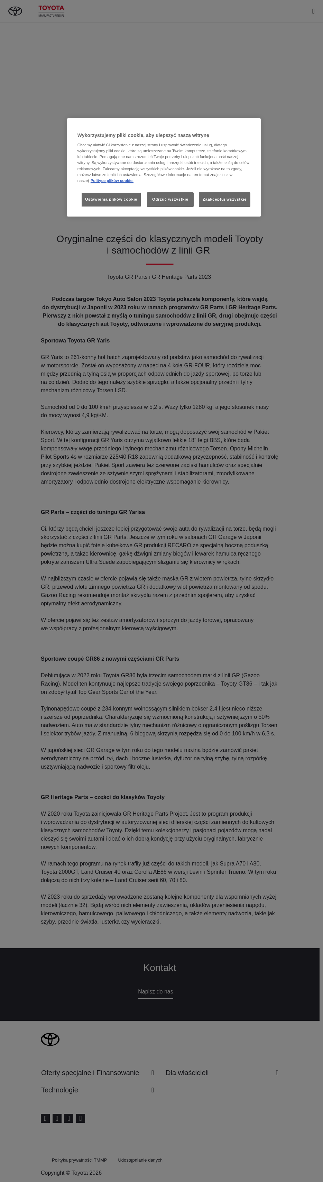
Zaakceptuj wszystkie (225, 199)
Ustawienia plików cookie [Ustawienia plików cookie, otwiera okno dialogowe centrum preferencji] (111, 199)
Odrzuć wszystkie (170, 199)
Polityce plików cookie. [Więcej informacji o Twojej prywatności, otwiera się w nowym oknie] (112, 180)
